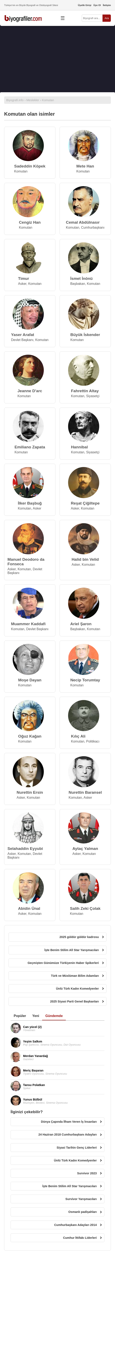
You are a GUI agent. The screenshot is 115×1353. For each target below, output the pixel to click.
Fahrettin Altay (85, 391)
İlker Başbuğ (30, 503)
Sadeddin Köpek (29, 166)
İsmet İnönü (81, 278)
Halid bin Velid (85, 559)
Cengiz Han (29, 222)
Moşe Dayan (30, 680)
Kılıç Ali (78, 736)
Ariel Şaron (80, 624)
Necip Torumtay (85, 680)
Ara (107, 18)
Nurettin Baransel (85, 792)
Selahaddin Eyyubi (25, 848)
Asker (22, 283)
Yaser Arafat (22, 334)
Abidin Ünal (29, 908)
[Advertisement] (57, 59)
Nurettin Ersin (30, 792)
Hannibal (79, 447)
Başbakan (77, 283)
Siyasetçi (92, 396)
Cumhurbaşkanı (92, 227)
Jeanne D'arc (29, 391)
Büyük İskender (85, 334)
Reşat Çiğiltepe (85, 503)
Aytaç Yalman (85, 848)
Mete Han (85, 166)
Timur (23, 278)
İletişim (107, 5)
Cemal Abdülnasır (83, 222)
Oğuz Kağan (30, 736)
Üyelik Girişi (84, 5)
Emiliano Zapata (30, 447)
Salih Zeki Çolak (85, 908)
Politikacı (92, 741)
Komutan (20, 171)
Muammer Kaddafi (28, 624)
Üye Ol (97, 5)
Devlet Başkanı (22, 340)
